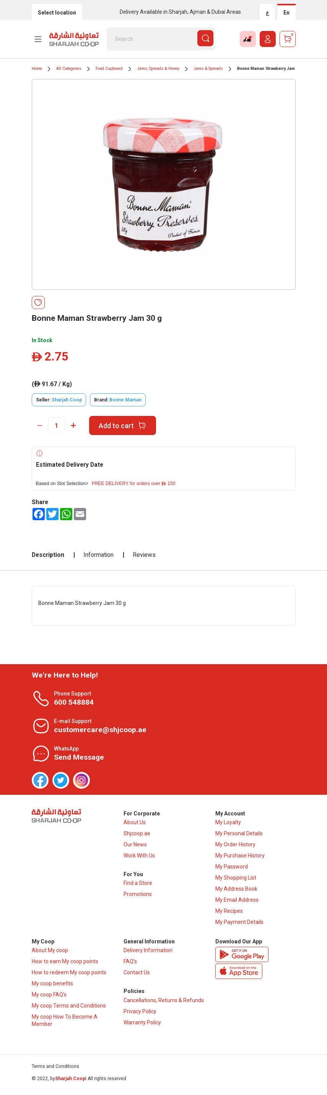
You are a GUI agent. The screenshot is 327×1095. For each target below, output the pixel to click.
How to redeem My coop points (69, 977)
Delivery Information (148, 955)
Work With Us (139, 858)
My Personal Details (239, 836)
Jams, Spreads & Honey (158, 68)
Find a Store (138, 888)
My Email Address (237, 902)
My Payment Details (239, 924)
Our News (135, 847)
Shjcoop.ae (137, 836)
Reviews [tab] (144, 554)
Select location (57, 13)
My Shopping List (235, 880)
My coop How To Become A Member (65, 1025)
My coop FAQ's (49, 999)
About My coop (50, 955)
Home (37, 68)
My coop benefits (52, 988)
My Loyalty (228, 825)
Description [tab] (48, 554)
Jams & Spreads (208, 68)
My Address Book (236, 891)
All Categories (68, 68)
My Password (231, 869)
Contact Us (137, 977)
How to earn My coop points (65, 966)
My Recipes (229, 913)
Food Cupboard (109, 68)
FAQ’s (130, 966)
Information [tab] (98, 554)
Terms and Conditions (55, 1071)
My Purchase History (240, 858)
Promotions (138, 899)
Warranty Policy (142, 1029)
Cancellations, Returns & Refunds (164, 1007)
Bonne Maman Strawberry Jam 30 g (270, 68)
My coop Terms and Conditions (69, 1010)
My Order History (235, 847)
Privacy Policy (140, 1018)
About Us (135, 825)
